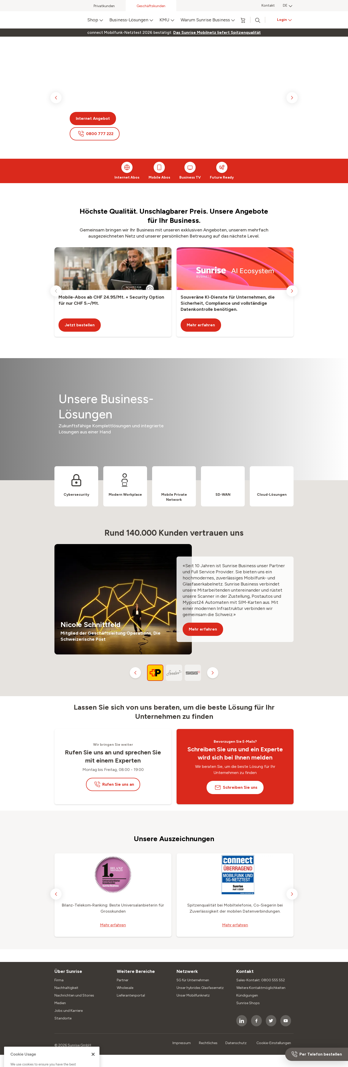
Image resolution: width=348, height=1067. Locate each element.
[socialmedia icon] (241, 1020)
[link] (217, 33)
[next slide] (292, 97)
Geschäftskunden (151, 6)
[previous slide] (56, 97)
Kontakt (268, 5)
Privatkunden (104, 6)
